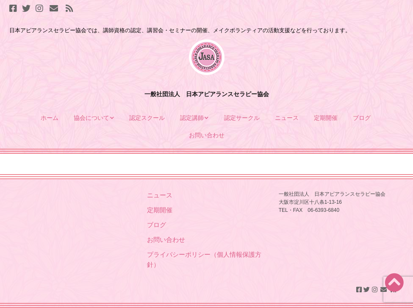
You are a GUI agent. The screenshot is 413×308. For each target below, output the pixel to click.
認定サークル (242, 117)
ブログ (362, 117)
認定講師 (192, 117)
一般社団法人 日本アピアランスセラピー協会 (206, 94)
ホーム (49, 117)
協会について (91, 117)
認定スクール (147, 117)
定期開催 (326, 117)
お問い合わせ (207, 135)
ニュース (287, 117)
